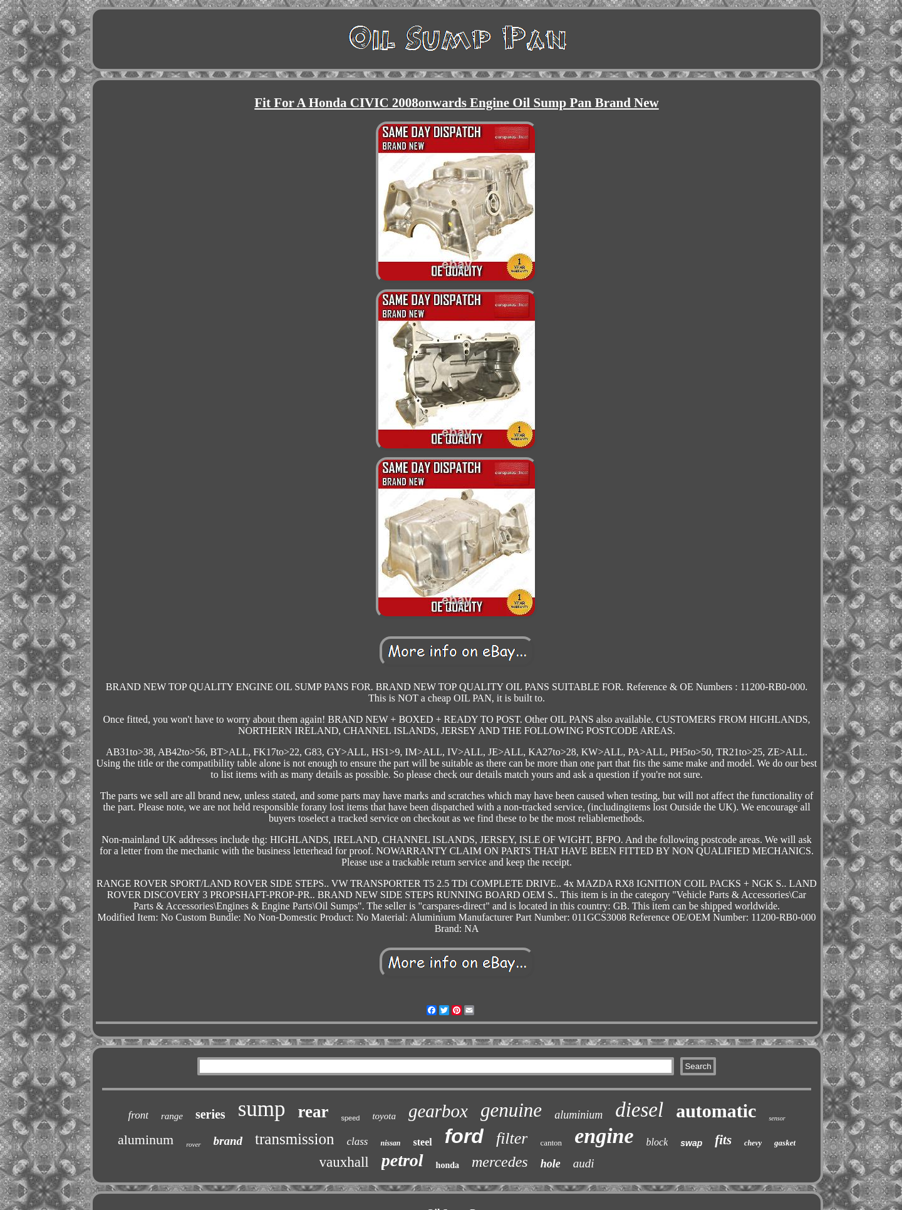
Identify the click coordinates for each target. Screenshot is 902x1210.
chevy (753, 1143)
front (138, 1115)
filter (512, 1138)
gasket (785, 1142)
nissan (390, 1143)
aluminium (578, 1115)
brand (228, 1140)
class (357, 1141)
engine (603, 1135)
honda (447, 1165)
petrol (402, 1160)
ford (464, 1136)
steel (422, 1142)
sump (262, 1109)
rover (193, 1144)
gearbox (438, 1111)
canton (551, 1142)
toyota (384, 1116)
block (657, 1142)
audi (583, 1163)
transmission (294, 1138)
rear (313, 1111)
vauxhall (344, 1162)
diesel (639, 1110)
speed (350, 1118)
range (172, 1116)
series (210, 1114)
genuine (511, 1110)
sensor (777, 1118)
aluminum (146, 1139)
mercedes (500, 1162)
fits (723, 1139)
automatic (716, 1110)
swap (691, 1143)
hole (551, 1163)
